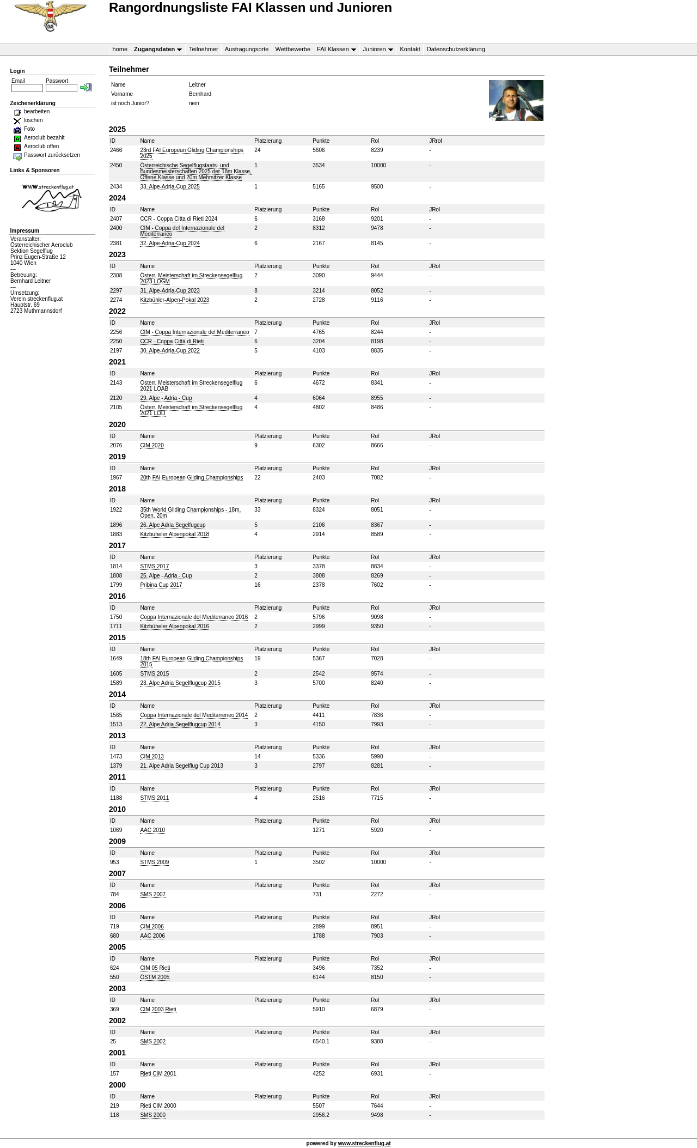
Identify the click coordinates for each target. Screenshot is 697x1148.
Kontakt (410, 49)
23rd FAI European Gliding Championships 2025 (191, 153)
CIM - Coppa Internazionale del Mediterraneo (194, 332)
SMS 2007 (153, 894)
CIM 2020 (151, 445)
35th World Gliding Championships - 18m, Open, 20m (190, 513)
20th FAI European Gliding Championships (191, 478)
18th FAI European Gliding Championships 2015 (191, 661)
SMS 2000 (153, 1115)
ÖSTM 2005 (154, 977)
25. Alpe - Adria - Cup (166, 576)
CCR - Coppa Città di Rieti (172, 341)
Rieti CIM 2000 (158, 1106)
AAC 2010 (152, 830)
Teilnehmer (203, 49)
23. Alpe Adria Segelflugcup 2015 (180, 683)
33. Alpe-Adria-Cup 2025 (170, 187)
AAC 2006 (152, 936)
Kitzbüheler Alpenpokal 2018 (174, 534)
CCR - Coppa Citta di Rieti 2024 (178, 219)
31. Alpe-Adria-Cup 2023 (170, 291)
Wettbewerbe (292, 49)
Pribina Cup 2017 (161, 585)
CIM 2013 (151, 757)
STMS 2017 (154, 566)
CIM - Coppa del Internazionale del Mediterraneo (182, 231)
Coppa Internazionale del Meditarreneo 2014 (194, 715)
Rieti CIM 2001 (158, 1074)
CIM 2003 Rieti (158, 1009)
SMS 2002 (153, 1041)
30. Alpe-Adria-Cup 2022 (170, 351)
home (120, 49)
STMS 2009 (154, 862)
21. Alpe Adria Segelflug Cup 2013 (181, 766)
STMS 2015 (154, 674)
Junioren (376, 49)
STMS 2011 (154, 798)
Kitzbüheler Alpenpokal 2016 (174, 626)
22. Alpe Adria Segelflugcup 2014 (180, 724)
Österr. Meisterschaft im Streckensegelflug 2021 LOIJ (191, 410)
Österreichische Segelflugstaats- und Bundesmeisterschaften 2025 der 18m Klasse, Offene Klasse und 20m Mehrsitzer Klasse (196, 171)
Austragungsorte (247, 49)
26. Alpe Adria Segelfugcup (172, 525)
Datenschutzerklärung (456, 49)
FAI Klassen (335, 49)
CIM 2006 (151, 927)
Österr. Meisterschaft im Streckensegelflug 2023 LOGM (191, 278)
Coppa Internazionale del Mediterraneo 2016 (194, 617)
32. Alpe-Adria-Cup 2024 (170, 243)
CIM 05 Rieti (155, 968)
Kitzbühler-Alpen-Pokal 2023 (174, 300)
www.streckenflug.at (364, 1143)
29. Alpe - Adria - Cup (166, 398)
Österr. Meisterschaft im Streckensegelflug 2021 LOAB (191, 386)
